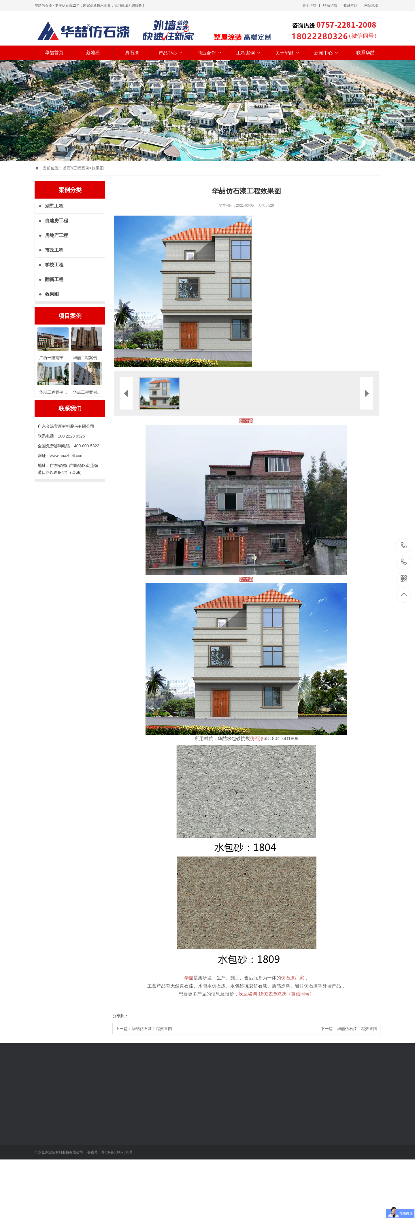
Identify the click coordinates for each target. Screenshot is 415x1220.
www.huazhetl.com (67, 455)
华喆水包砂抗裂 (241, 738)
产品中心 (171, 52)
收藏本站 (350, 5)
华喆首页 (54, 52)
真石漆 (132, 52)
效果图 (98, 168)
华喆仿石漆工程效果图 (152, 1028)
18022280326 (404, 545)
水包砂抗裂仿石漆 (248, 985)
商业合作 (209, 52)
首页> (68, 168)
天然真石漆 (181, 985)
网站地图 (371, 5)
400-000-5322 (404, 562)
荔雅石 (93, 52)
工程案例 (248, 52)
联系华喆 (330, 5)
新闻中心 (326, 52)
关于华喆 (309, 5)
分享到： (120, 1016)
